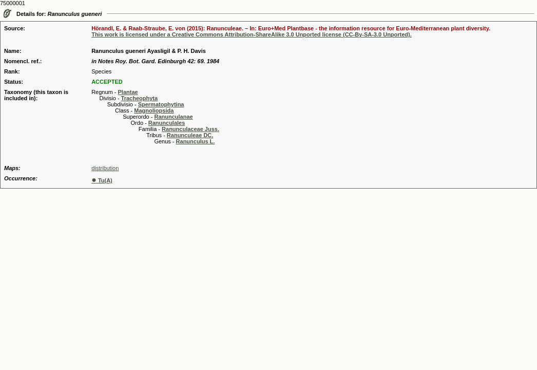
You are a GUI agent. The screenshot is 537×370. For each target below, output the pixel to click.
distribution (105, 168)
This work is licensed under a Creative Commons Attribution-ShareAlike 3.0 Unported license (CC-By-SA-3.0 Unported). (251, 34)
